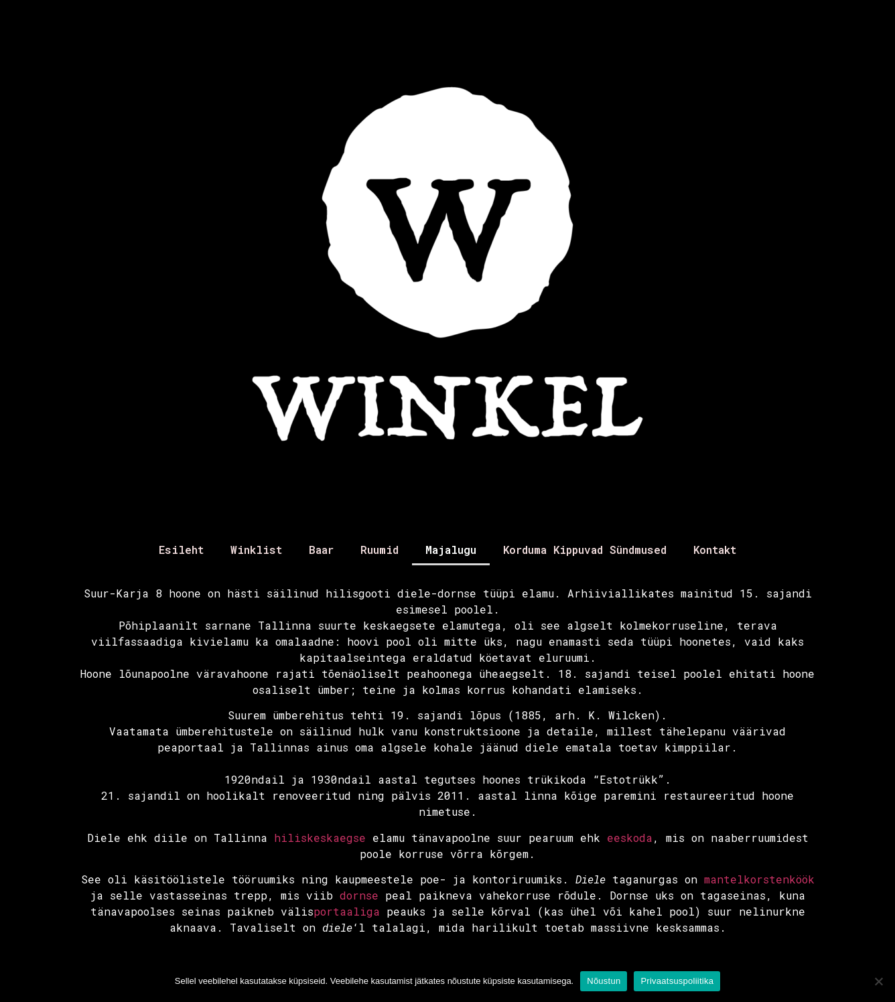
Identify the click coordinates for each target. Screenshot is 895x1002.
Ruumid (379, 550)
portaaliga (347, 911)
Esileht (181, 550)
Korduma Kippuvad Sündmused (585, 550)
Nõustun (603, 981)
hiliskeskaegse (320, 838)
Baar (321, 550)
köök (802, 879)
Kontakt (714, 550)
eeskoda (629, 838)
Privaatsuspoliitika (676, 981)
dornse (359, 895)
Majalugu (450, 550)
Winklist (256, 550)
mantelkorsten (746, 879)
